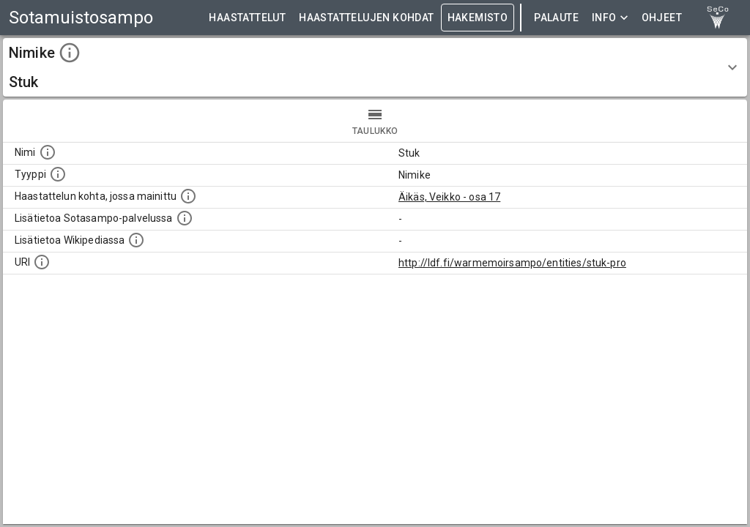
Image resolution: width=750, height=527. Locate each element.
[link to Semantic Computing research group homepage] (717, 17)
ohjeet (662, 17)
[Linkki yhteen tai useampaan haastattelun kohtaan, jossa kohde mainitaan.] (188, 196)
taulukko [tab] (375, 121)
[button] (375, 67)
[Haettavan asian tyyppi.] (58, 174)
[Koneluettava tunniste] (41, 262)
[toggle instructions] (69, 52)
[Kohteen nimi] (47, 152)
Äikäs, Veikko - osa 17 (449, 197)
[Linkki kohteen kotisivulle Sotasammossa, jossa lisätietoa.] (184, 218)
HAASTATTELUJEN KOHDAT (366, 17)
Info (610, 17)
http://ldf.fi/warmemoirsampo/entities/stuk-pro (512, 263)
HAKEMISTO (478, 17)
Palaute (556, 17)
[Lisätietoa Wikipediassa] (136, 240)
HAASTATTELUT (247, 17)
